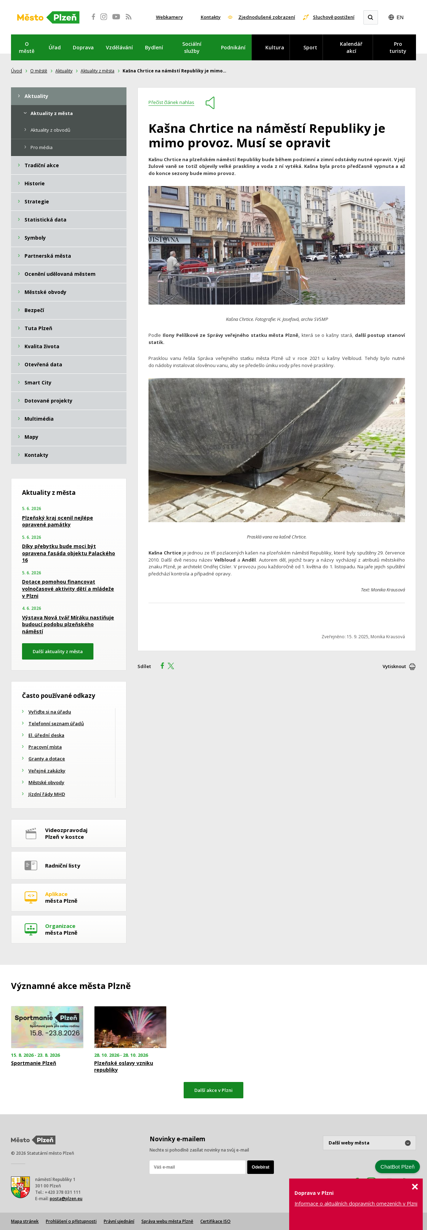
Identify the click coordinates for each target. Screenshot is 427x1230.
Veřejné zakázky (46, 770)
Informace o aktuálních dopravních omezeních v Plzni (355, 1203)
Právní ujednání (119, 1221)
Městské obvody (46, 782)
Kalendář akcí (351, 47)
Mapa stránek (25, 1221)
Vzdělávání (119, 47)
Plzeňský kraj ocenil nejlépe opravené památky (57, 521)
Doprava (83, 47)
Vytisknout (394, 666)
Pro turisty (397, 47)
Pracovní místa (45, 747)
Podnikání (233, 47)
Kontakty (211, 17)
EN (400, 17)
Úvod (16, 71)
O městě (26, 47)
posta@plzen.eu (66, 1199)
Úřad (55, 47)
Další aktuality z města (58, 651)
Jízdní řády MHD (46, 794)
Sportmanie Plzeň (33, 1063)
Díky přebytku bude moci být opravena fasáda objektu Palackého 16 (68, 553)
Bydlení (154, 47)
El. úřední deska (46, 735)
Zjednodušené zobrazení (266, 17)
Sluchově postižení (334, 17)
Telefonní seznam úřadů (56, 723)
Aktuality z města (97, 71)
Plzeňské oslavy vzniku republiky (123, 1066)
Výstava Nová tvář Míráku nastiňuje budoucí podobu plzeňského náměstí (68, 624)
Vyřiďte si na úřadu (49, 712)
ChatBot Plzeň (397, 1167)
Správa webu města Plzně (167, 1221)
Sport (310, 47)
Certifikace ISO (215, 1221)
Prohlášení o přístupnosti (71, 1221)
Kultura (274, 47)
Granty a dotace (46, 758)
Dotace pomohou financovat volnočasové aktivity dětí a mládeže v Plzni (68, 588)
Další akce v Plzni (213, 1090)
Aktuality (63, 71)
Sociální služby (191, 47)
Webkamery (169, 17)
